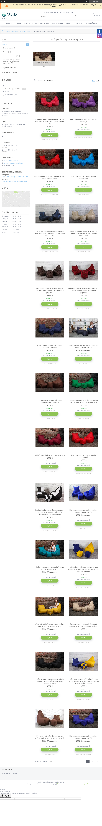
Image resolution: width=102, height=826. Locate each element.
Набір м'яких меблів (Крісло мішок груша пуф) (83, 120)
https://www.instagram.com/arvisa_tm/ (15, 176)
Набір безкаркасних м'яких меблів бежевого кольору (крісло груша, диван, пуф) (83, 233)
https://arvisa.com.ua (11, 161)
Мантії (68, 23)
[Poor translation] (7, 796)
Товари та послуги (11, 31)
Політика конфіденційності (83, 784)
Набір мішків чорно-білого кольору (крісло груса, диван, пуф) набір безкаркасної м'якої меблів (49, 512)
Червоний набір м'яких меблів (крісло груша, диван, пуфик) (49, 177)
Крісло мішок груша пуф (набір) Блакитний (83, 177)
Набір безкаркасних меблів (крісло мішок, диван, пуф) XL (83, 346)
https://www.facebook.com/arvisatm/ (14, 181)
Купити (49, 135)
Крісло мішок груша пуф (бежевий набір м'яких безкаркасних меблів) (83, 625)
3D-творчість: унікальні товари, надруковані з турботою (11, 62)
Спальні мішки (57, 23)
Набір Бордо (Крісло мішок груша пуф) (49, 455)
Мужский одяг (91, 23)
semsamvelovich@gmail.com (13, 163)
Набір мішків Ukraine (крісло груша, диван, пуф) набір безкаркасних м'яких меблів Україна (83, 569)
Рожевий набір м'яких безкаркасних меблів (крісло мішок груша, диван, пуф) (49, 121)
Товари (4, 44)
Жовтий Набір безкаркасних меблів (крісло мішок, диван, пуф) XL (49, 625)
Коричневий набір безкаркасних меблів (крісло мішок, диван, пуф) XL (50, 737)
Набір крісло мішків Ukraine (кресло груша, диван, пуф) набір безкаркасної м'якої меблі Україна (83, 681)
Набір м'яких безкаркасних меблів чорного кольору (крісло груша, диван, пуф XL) (50, 681)
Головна (8, 23)
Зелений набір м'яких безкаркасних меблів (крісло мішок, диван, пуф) (83, 401)
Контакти (78, 23)
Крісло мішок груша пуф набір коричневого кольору (49, 401)
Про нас (18, 23)
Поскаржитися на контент (65, 784)
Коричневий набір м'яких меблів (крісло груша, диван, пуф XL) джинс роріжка (49, 290)
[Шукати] (75, 16)
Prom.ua (61, 782)
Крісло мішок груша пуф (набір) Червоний (83, 456)
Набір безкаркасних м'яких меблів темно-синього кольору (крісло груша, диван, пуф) (49, 233)
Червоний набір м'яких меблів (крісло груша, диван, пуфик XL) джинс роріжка (83, 290)
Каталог (27, 23)
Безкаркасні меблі (41, 23)
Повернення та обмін (9, 72)
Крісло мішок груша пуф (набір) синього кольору (49, 346)
